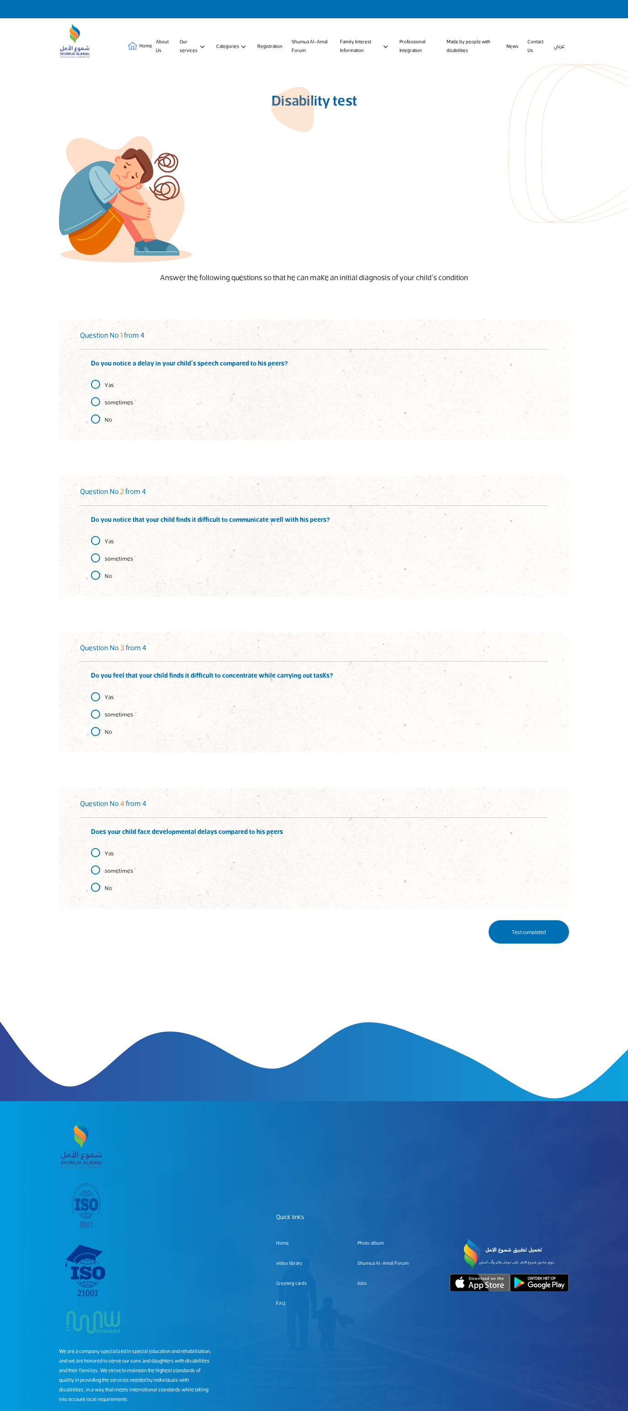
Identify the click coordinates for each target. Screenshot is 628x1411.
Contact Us (535, 47)
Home (137, 47)
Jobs (362, 1282)
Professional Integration (412, 47)
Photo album (370, 1242)
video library (289, 1262)
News (512, 47)
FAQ (280, 1303)
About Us (162, 47)
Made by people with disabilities (468, 47)
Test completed (529, 932)
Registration (269, 47)
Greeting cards (291, 1282)
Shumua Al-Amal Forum (310, 47)
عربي (559, 47)
